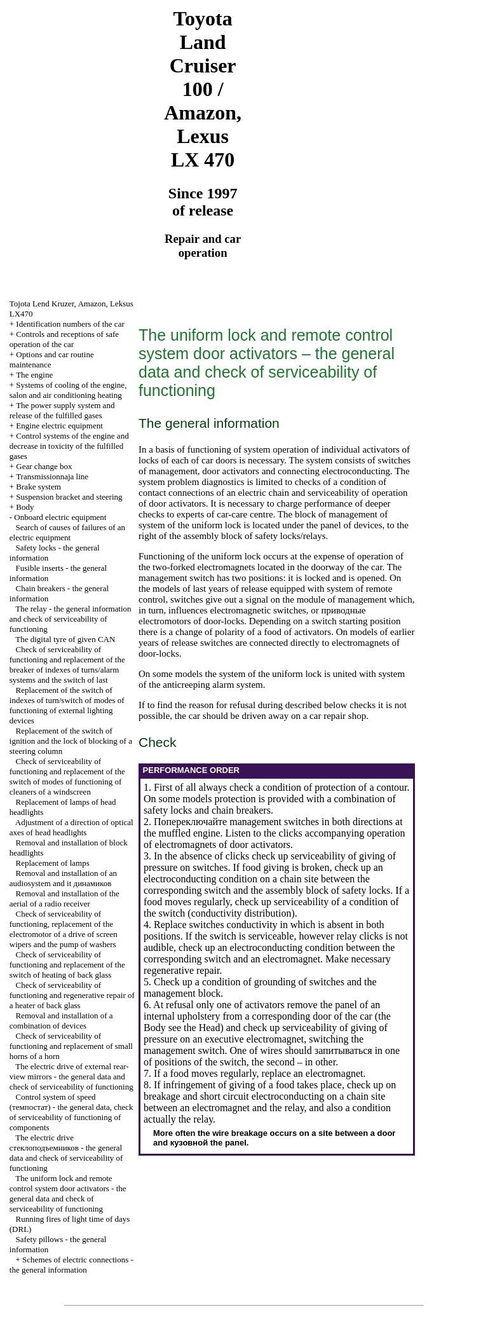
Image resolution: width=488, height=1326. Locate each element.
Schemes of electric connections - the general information (71, 1265)
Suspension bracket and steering (69, 497)
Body (25, 507)
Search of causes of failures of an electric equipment (67, 532)
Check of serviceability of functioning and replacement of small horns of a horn (71, 1046)
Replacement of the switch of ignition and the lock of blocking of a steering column (71, 741)
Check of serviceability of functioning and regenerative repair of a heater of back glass (72, 995)
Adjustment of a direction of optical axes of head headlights (71, 827)
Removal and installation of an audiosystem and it (63, 878)
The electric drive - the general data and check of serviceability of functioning (66, 1153)
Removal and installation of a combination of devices (61, 1020)
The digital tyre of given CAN (65, 639)
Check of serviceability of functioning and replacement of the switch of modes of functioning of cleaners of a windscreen (67, 776)
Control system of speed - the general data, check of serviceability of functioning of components (71, 1112)
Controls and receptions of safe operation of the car (64, 339)
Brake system (38, 486)
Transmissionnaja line (52, 476)
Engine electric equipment (59, 425)
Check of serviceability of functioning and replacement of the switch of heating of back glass (67, 965)
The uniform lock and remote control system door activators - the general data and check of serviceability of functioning (68, 1193)
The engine (34, 374)
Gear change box (44, 466)
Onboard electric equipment (60, 517)
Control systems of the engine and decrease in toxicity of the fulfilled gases (69, 446)
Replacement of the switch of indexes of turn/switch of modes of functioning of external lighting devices (67, 705)
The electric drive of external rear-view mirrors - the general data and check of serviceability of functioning (71, 1076)
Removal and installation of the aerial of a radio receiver (64, 898)
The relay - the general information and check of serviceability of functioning (71, 619)
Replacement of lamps (53, 863)
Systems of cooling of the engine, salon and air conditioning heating (68, 390)
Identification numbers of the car (70, 324)
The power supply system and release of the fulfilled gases (62, 410)
